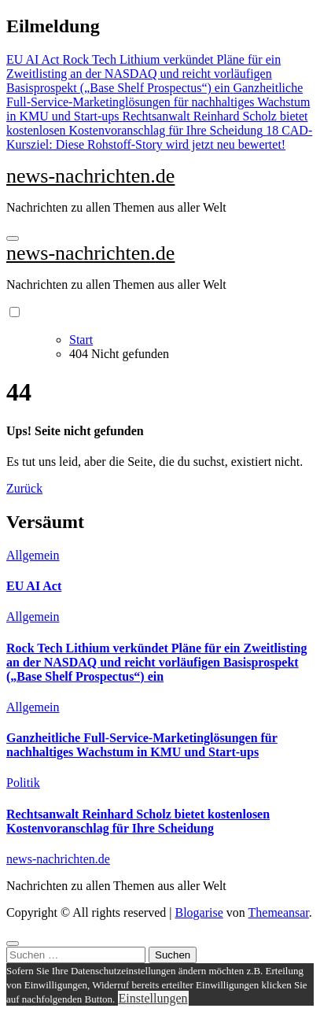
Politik (23, 782)
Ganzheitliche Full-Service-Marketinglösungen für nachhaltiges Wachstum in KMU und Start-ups (142, 745)
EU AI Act (33, 586)
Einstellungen (153, 998)
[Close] (12, 943)
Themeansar (278, 912)
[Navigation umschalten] (12, 238)
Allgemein (33, 555)
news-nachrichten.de (90, 175)
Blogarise (199, 912)
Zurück (24, 488)
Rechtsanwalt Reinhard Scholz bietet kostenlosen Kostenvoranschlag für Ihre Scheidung (138, 821)
